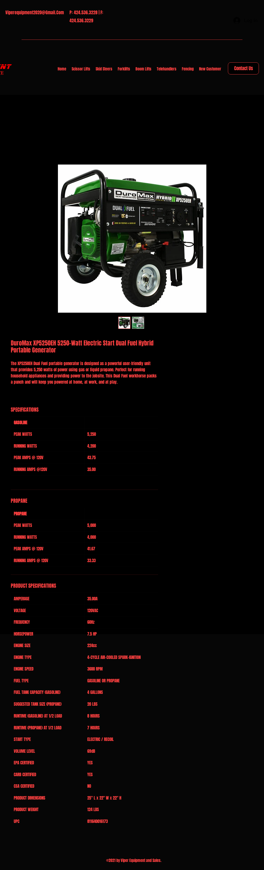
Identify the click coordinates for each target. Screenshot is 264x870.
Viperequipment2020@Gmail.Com (34, 12)
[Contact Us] (243, 68)
